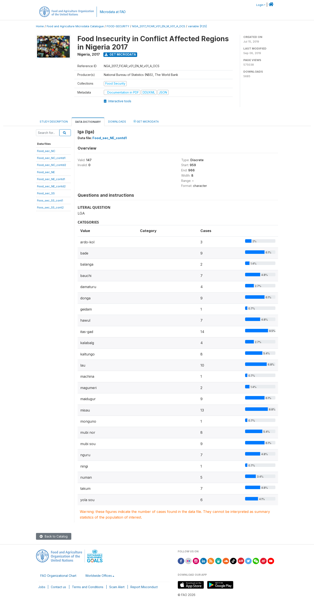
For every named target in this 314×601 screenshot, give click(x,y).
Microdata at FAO (113, 12)
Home (40, 26)
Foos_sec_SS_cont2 (50, 207)
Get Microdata (120, 54)
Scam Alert (117, 587)
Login (259, 5)
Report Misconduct (144, 587)
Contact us (58, 587)
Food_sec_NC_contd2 (51, 165)
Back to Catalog (54, 536)
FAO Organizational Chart (58, 575)
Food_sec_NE (46, 172)
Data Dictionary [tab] (88, 121)
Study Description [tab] (54, 121)
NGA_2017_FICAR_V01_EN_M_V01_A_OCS (158, 26)
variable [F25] (197, 26)
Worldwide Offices (98, 575)
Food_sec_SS (46, 193)
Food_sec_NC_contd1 (51, 158)
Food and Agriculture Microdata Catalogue (75, 26)
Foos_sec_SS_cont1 (50, 200)
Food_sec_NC (46, 151)
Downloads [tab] (117, 121)
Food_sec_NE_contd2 (51, 186)
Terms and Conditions (87, 587)
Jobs (41, 587)
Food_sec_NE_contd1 (51, 179)
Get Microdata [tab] (146, 121)
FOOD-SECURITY (118, 26)
